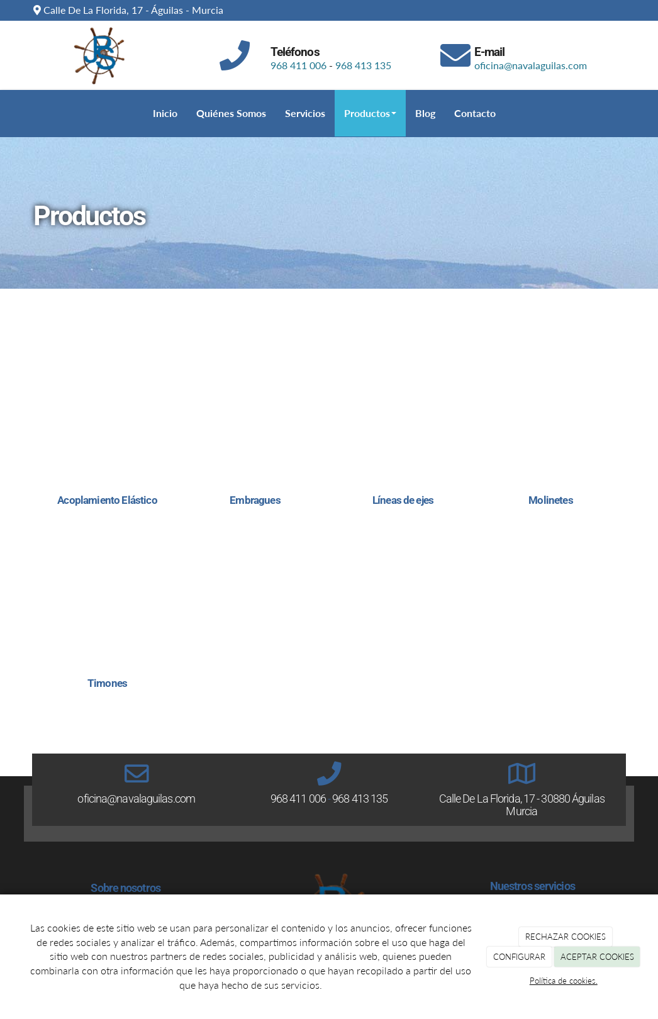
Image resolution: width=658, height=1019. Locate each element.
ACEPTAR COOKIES (597, 957)
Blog (425, 113)
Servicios (305, 113)
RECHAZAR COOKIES (565, 937)
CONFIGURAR (519, 957)
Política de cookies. (564, 981)
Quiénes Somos (231, 113)
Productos (370, 113)
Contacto (475, 113)
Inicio (165, 113)
